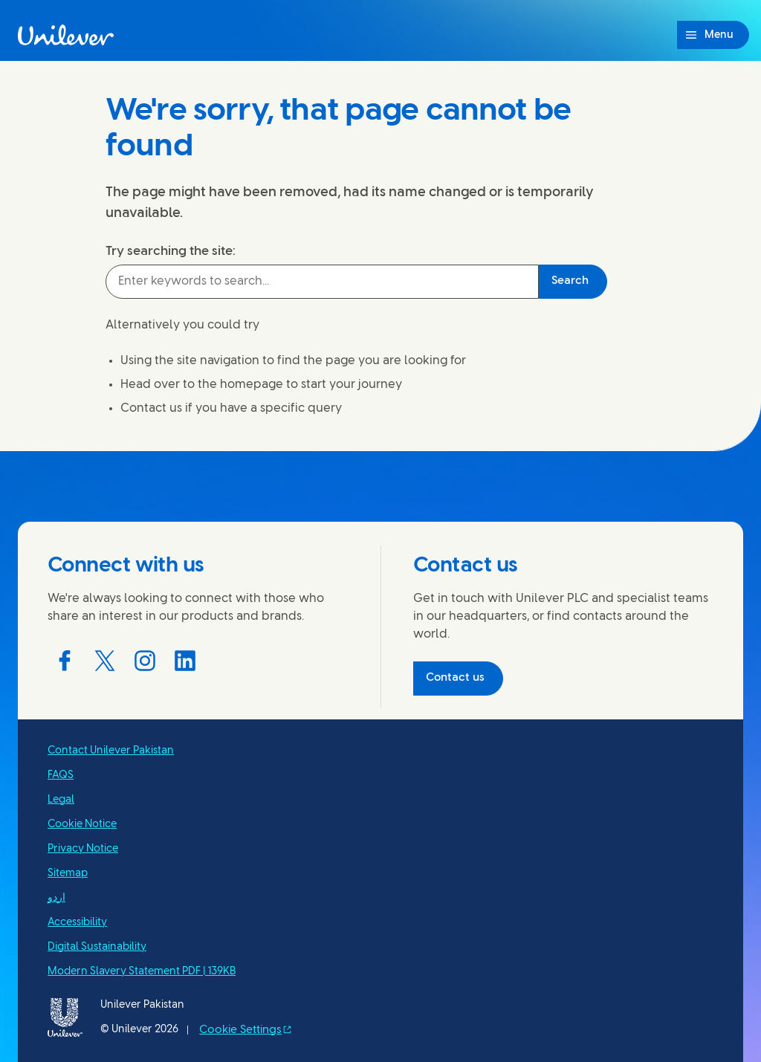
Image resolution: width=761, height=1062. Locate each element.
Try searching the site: (171, 251)
